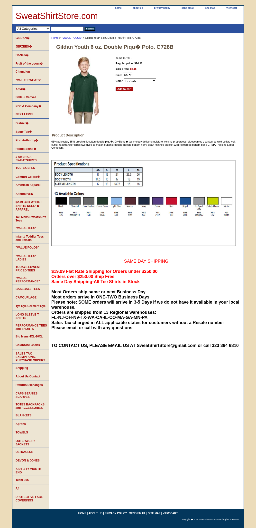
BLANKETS (23, 415)
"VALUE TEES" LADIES (26, 257)
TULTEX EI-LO (25, 168)
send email (188, 8)
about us (138, 8)
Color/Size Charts (28, 345)
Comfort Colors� (28, 177)
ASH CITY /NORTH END (28, 470)
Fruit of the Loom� (29, 63)
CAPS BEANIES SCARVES (26, 395)
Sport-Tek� (24, 132)
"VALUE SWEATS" (28, 80)
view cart (231, 8)
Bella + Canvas (26, 97)
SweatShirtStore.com (57, 16)
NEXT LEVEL (25, 114)
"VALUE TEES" (26, 228)
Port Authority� (27, 140)
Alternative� (25, 194)
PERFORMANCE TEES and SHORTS (31, 327)
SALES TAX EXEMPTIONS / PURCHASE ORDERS (30, 357)
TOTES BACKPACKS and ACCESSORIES (30, 406)
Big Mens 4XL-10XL (29, 336)
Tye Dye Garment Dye (31, 306)
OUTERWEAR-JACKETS (26, 442)
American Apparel (28, 185)
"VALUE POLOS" (72, 37)
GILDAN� (23, 38)
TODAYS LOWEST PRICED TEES (28, 268)
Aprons (21, 424)
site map (210, 8)
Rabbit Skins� (26, 149)
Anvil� (21, 89)
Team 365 (22, 480)
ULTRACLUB (24, 452)
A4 (17, 488)
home (118, 8)
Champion (23, 71)
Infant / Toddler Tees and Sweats (30, 238)
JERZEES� (24, 46)
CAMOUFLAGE (26, 297)
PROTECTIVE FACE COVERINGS (29, 498)
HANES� (22, 55)
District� (22, 123)
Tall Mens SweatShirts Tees (31, 218)
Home (54, 37)
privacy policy (162, 8)
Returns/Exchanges (29, 385)
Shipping (22, 368)
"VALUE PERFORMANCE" (28, 279)
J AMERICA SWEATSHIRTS (26, 158)
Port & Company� (28, 106)
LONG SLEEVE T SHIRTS (27, 316)
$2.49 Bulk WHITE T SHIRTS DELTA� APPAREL (29, 205)
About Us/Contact (28, 376)
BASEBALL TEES (28, 289)
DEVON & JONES (28, 460)
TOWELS (22, 432)
